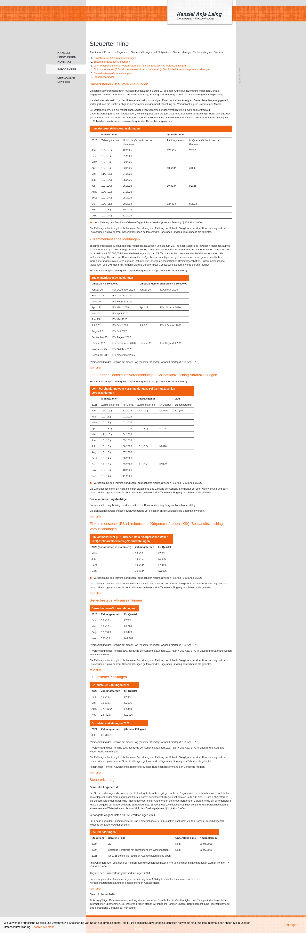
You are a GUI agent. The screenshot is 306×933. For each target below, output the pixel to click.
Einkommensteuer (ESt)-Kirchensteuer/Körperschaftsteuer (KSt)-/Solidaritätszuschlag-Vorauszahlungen (152, 69)
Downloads (63, 81)
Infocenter (66, 69)
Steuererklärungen (104, 76)
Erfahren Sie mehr (43, 927)
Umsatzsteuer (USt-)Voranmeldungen (115, 58)
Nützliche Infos (66, 77)
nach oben (95, 367)
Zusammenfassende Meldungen (112, 61)
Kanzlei (63, 52)
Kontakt (64, 61)
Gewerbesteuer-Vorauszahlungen (113, 73)
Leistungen (66, 57)
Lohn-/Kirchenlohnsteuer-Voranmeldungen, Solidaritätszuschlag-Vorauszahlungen (140, 65)
